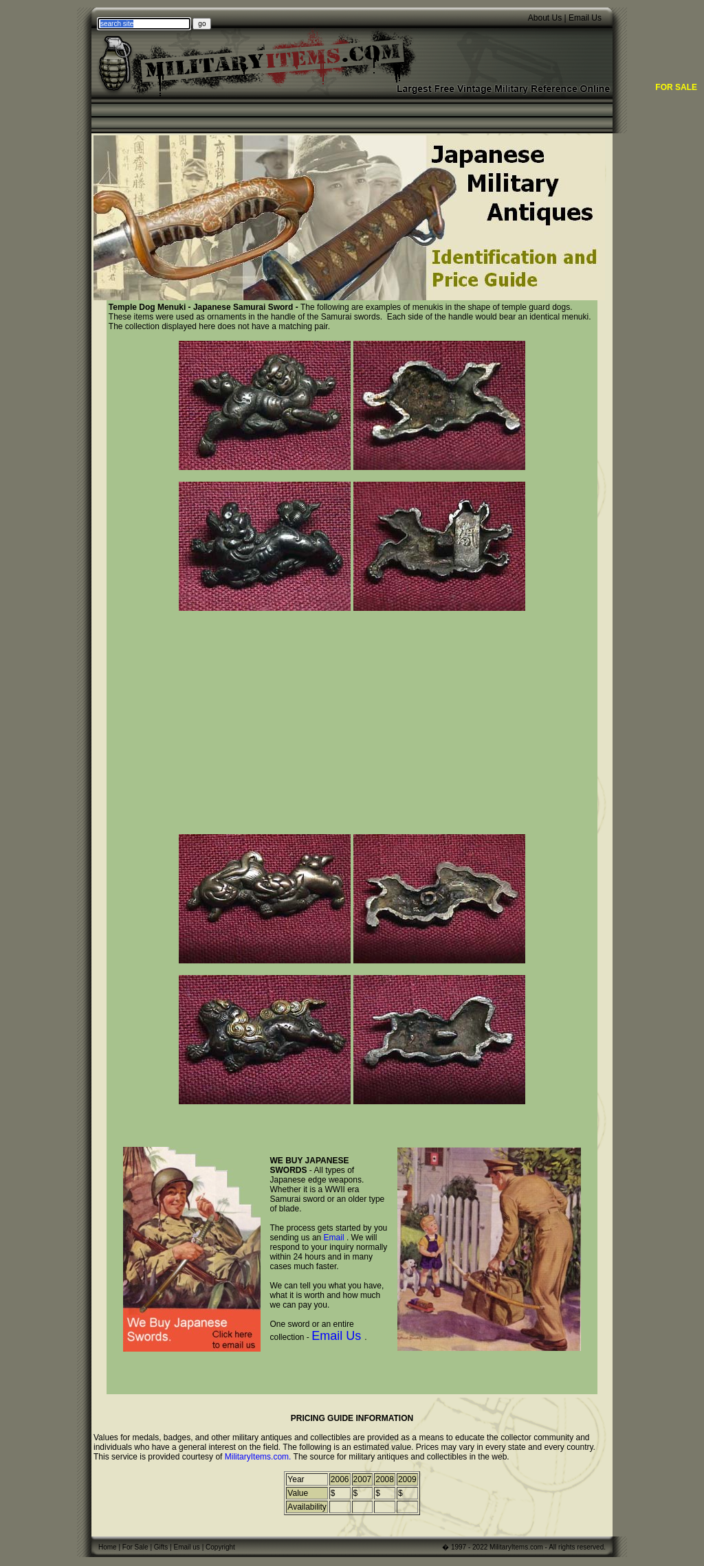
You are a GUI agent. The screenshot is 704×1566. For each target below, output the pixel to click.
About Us (545, 18)
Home (107, 1547)
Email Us (585, 18)
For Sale (135, 1547)
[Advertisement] (352, 719)
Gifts (161, 1547)
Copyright (220, 1547)
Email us (187, 1547)
